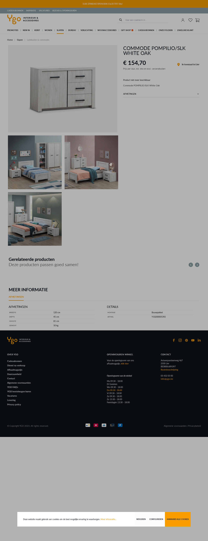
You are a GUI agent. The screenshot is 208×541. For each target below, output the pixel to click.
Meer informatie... (108, 519)
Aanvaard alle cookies (178, 519)
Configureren (156, 519)
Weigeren (141, 519)
